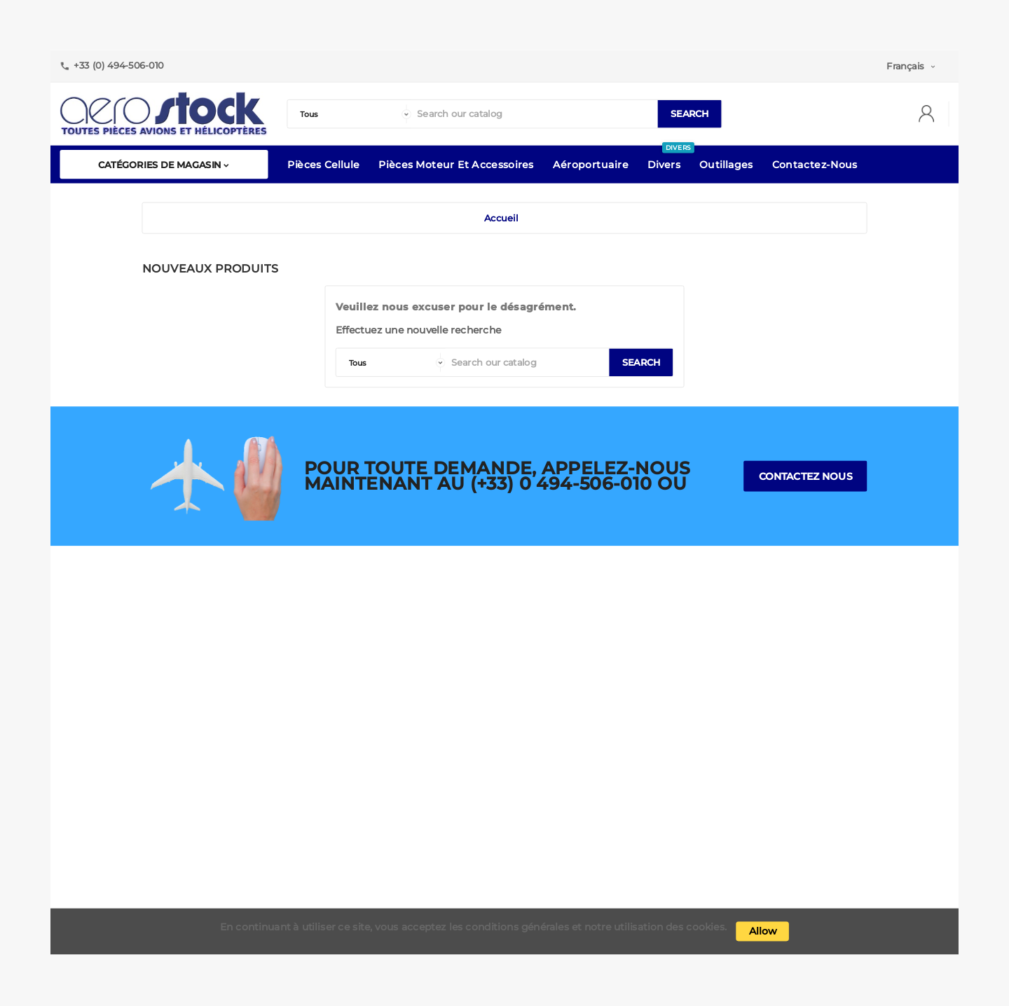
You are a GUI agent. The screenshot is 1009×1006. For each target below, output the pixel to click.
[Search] (534, 114)
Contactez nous (805, 476)
